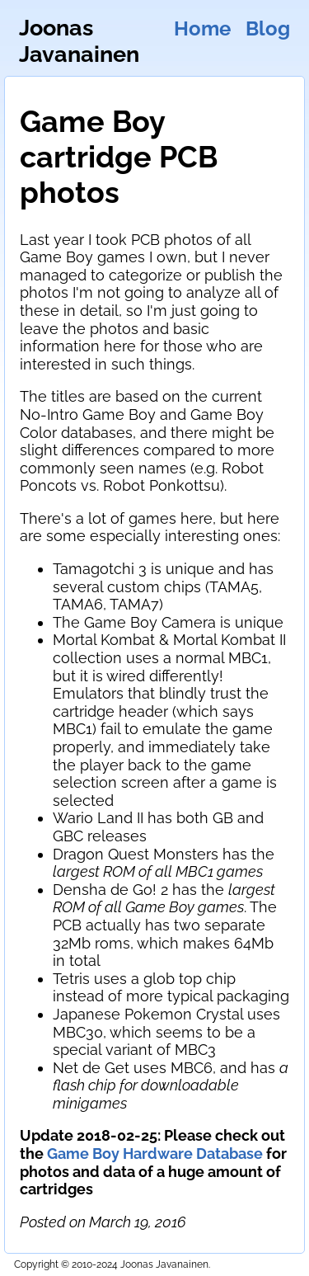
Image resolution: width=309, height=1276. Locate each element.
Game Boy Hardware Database (155, 1153)
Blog (268, 28)
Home (202, 28)
